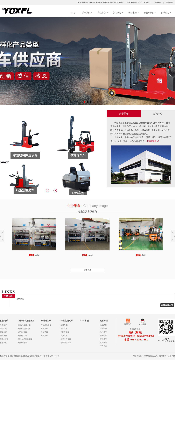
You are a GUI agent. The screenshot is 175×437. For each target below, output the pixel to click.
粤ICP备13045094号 (51, 356)
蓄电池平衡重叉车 (25, 339)
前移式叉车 (22, 332)
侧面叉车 (44, 336)
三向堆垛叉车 (46, 325)
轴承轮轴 (103, 325)
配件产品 (104, 320)
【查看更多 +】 (153, 141)
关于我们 (86, 12)
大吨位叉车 (65, 332)
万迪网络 (171, 356)
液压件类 (103, 339)
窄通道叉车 (46, 320)
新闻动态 (117, 12)
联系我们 (165, 12)
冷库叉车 (64, 329)
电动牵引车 (22, 336)
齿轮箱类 (103, 329)
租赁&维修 (148, 12)
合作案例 (132, 12)
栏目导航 (4, 320)
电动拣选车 (22, 343)
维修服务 (169, 2)
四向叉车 (44, 329)
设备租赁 (158, 2)
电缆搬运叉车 (66, 343)
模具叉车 (64, 336)
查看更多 (87, 270)
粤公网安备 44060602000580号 (145, 356)
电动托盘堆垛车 (24, 325)
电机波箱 (103, 343)
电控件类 (103, 332)
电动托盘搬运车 (24, 329)
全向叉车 (44, 332)
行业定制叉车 (67, 320)
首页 (73, 12)
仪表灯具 (103, 346)
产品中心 (102, 12)
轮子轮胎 (103, 336)
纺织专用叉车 (66, 339)
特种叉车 (64, 325)
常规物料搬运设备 (26, 320)
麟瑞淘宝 (20, 299)
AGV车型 (84, 320)
